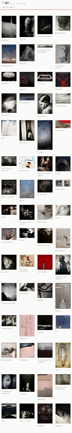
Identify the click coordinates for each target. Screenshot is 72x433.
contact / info (5, 7)
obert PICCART (14, 3)
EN (14, 7)
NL (11, 7)
